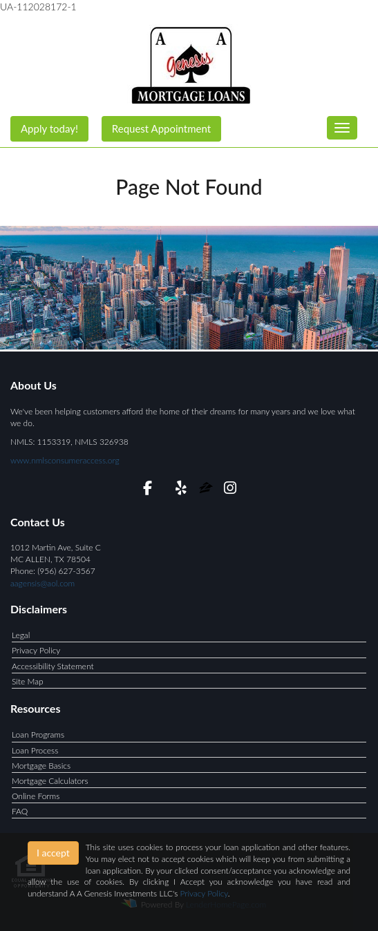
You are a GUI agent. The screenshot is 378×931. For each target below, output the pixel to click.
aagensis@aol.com (42, 583)
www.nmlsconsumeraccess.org (65, 460)
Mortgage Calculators (50, 781)
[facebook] (147, 490)
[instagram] (230, 490)
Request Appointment (161, 128)
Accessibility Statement (53, 666)
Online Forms (35, 796)
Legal (21, 635)
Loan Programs (38, 734)
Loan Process (35, 750)
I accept (53, 852)
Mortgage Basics (41, 765)
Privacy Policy (36, 650)
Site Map (28, 681)
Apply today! (49, 128)
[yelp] (180, 490)
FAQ (20, 811)
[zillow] (207, 490)
